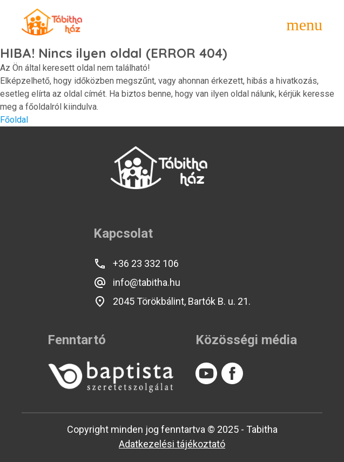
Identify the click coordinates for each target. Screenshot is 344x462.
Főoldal (14, 120)
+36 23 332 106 (136, 263)
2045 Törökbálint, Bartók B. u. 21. (172, 301)
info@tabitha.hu (136, 282)
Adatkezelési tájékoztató (172, 444)
